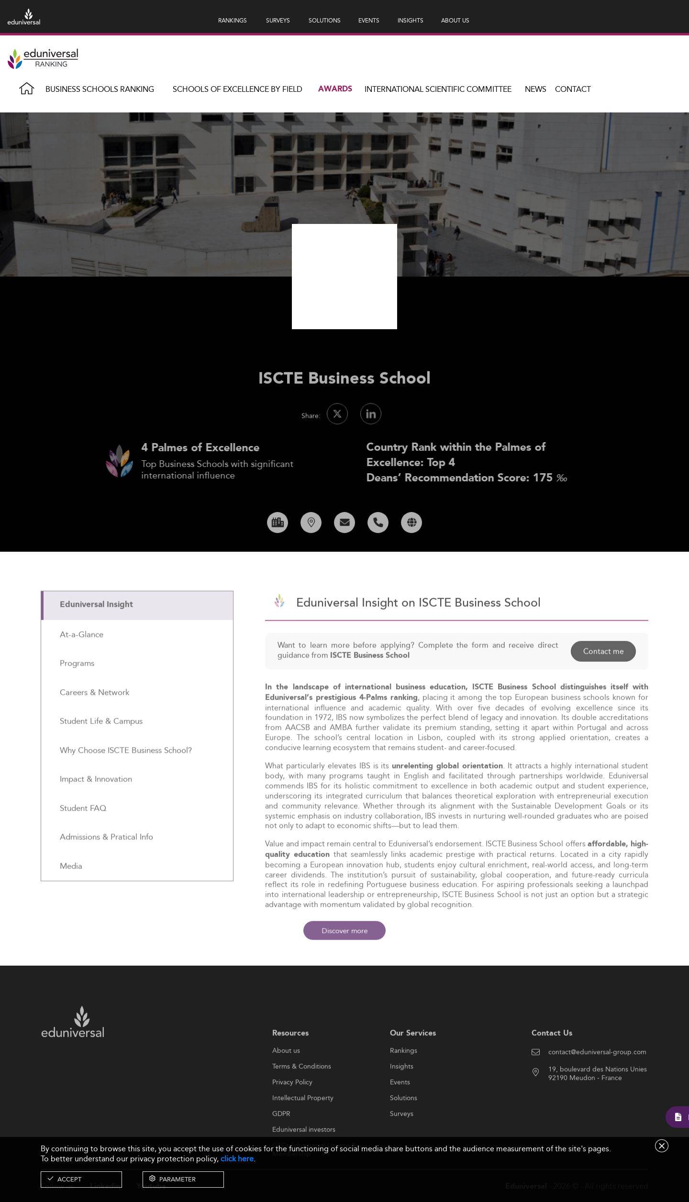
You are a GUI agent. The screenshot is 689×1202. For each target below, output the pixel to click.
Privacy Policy (292, 1112)
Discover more (344, 930)
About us (286, 1080)
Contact (573, 89)
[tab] (137, 634)
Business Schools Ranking (99, 89)
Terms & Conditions (301, 1096)
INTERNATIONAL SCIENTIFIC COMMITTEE (438, 89)
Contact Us (552, 1063)
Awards (335, 89)
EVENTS (368, 20)
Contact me (603, 681)
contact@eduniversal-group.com (597, 1082)
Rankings (403, 1080)
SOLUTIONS (325, 20)
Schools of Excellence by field (237, 89)
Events (400, 1112)
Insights (401, 1096)
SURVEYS (278, 20)
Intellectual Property (302, 1128)
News (535, 89)
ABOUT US (455, 20)
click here (237, 1159)
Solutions (403, 1128)
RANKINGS (232, 20)
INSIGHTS (410, 20)
